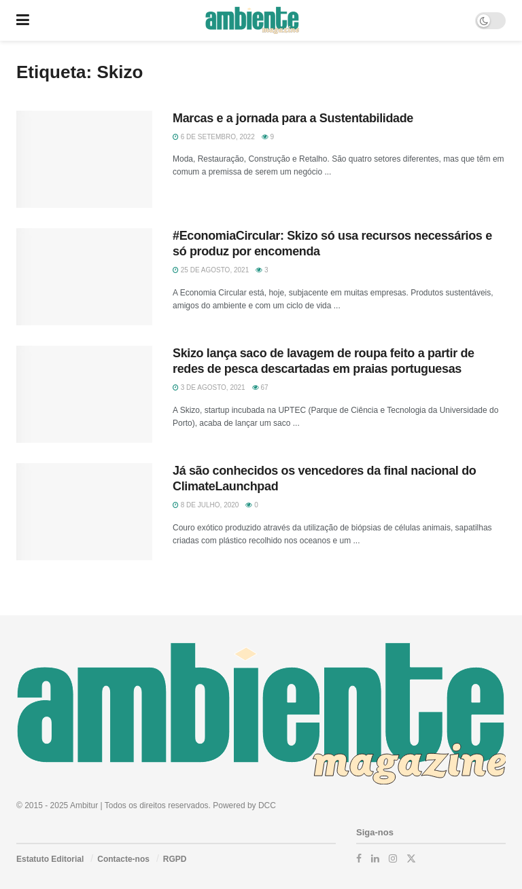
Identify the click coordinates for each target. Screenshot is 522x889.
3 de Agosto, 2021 (209, 387)
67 (260, 387)
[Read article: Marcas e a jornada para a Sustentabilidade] (84, 159)
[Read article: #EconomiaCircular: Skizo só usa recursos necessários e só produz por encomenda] (84, 276)
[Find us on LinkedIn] (375, 858)
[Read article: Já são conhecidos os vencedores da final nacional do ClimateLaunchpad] (84, 511)
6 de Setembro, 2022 (214, 137)
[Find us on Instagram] (393, 858)
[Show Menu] (22, 20)
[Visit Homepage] (251, 20)
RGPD (175, 859)
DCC (267, 805)
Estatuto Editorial (50, 859)
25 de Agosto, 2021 (211, 270)
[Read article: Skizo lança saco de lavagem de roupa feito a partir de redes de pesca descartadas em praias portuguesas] (84, 394)
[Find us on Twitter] (411, 858)
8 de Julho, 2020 (206, 505)
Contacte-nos (123, 859)
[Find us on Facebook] (359, 858)
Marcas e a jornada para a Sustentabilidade (293, 118)
